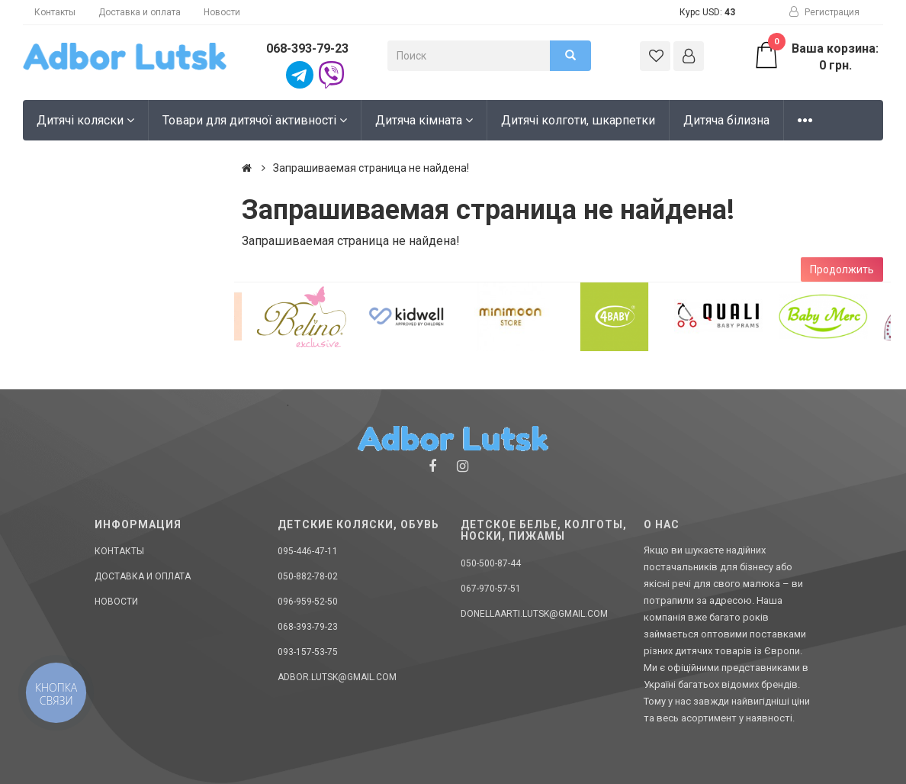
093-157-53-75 (308, 652)
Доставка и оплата (139, 12)
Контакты (55, 12)
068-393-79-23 (307, 48)
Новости (222, 12)
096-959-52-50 (308, 601)
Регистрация (824, 12)
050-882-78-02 (308, 576)
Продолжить (842, 269)
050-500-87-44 (491, 563)
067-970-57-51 (491, 588)
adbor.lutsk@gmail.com (337, 677)
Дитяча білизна (726, 120)
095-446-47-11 (308, 551)
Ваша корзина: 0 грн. (816, 56)
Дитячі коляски (85, 120)
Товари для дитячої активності (254, 120)
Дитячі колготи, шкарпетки (578, 120)
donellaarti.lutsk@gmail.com (534, 613)
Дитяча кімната (424, 120)
